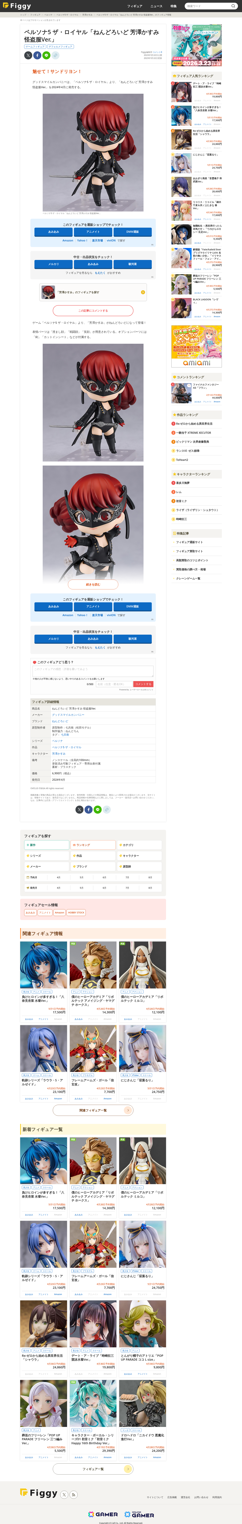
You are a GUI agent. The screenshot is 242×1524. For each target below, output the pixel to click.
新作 (30, 845)
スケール (47, 991)
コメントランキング (188, 377)
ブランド (80, 866)
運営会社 (185, 1497)
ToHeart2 (182, 460)
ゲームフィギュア (35, 46)
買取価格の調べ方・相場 (191, 569)
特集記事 (181, 533)
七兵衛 (65, 734)
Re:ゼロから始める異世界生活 (194, 424)
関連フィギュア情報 (43, 933)
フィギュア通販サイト (189, 542)
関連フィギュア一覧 (93, 1110)
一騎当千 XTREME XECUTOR (193, 433)
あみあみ (53, 232)
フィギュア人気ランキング (193, 76)
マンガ (125, 1430)
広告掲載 (172, 1497)
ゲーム (36, 1075)
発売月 (31, 887)
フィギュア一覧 (93, 1469)
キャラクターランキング (191, 474)
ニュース (156, 6)
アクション (88, 991)
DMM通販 (132, 232)
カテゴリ (126, 845)
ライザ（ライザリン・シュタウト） (197, 510)
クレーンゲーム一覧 (188, 578)
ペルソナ (48, 14)
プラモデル (88, 1075)
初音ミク (181, 501)
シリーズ (33, 856)
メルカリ (53, 264)
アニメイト (93, 232)
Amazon (68, 240)
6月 (104, 877)
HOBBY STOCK (76, 912)
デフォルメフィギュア (60, 46)
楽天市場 (97, 240)
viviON (111, 240)
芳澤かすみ (87, 14)
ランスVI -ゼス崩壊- (188, 451)
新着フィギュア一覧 (43, 1129)
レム (179, 492)
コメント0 (157, 52)
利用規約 (217, 1497)
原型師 (125, 866)
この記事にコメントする (93, 310)
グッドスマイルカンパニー (68, 715)
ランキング (81, 845)
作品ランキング (185, 415)
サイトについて (155, 1497)
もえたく (100, 273)
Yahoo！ (82, 240)
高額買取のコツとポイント (192, 560)
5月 (82, 877)
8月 (150, 877)
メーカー (33, 866)
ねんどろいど (60, 721)
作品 (77, 856)
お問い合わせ (201, 1497)
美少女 (26, 991)
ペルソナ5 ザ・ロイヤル (67, 14)
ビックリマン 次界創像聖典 (192, 442)
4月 (59, 877)
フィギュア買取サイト (189, 551)
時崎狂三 (181, 519)
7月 (127, 877)
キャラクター (129, 856)
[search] (233, 6)
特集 (174, 6)
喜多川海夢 (183, 483)
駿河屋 (133, 264)
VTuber (135, 1075)
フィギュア (134, 6)
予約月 (31, 877)
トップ (23, 14)
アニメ (36, 991)
